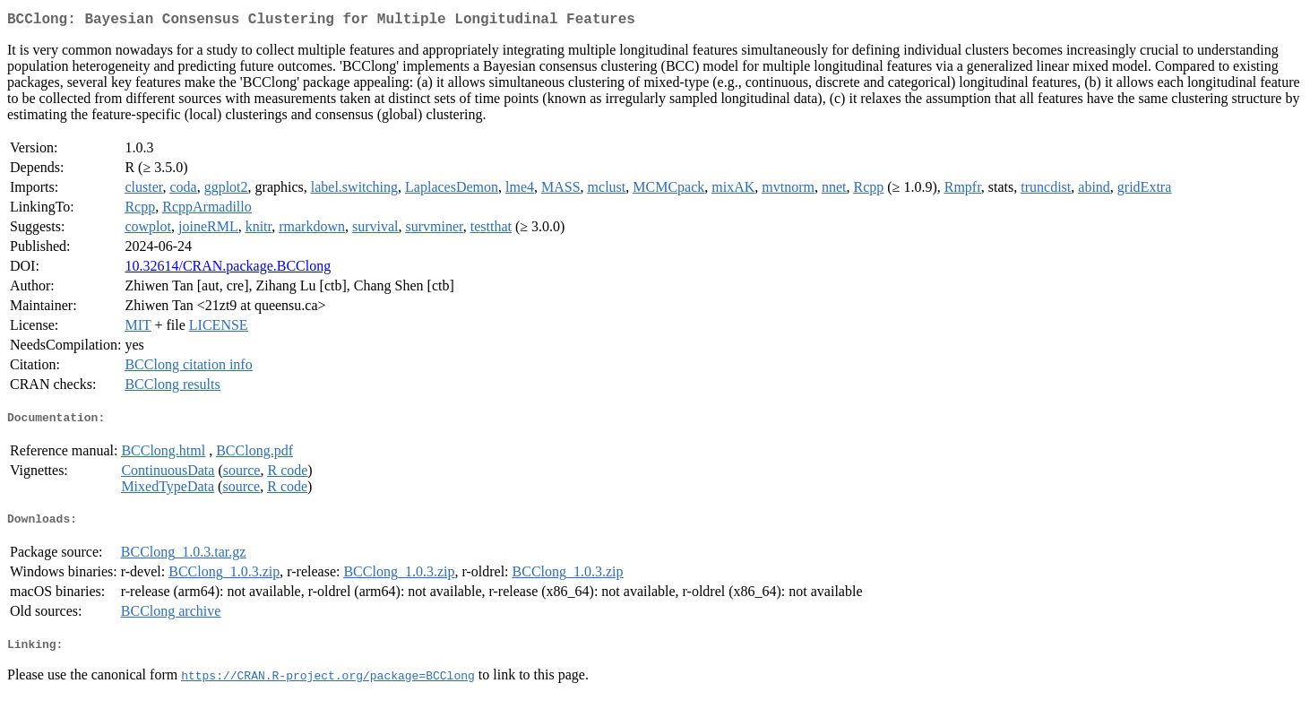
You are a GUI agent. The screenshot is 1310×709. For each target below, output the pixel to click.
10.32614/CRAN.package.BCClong (228, 269)
